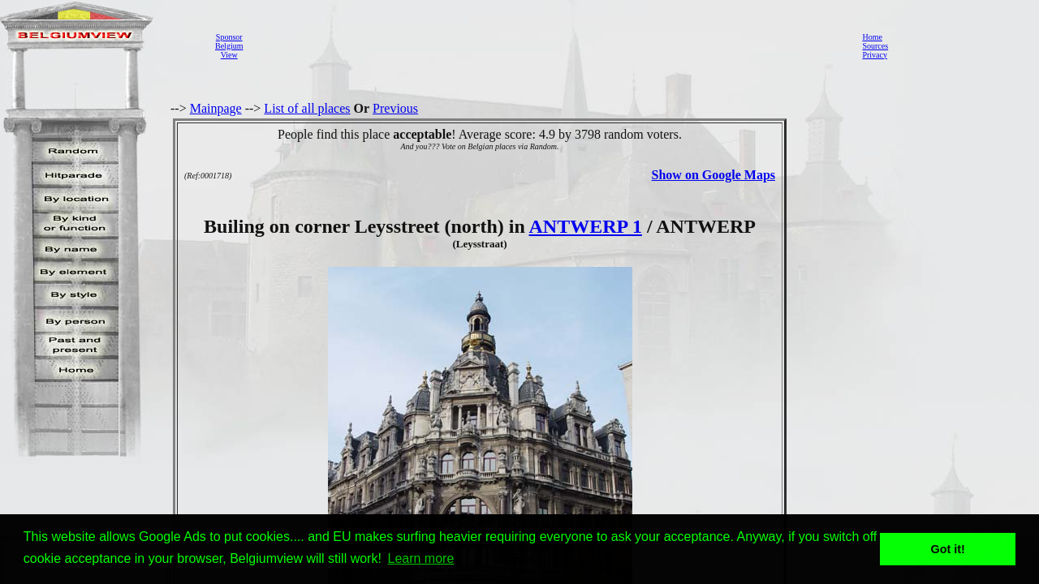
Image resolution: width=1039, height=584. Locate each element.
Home (872, 36)
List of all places (307, 108)
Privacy (874, 54)
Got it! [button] (948, 549)
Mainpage (216, 108)
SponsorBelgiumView (229, 45)
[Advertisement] (547, 45)
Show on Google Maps (713, 175)
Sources (875, 45)
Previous (395, 108)
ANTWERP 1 (585, 226)
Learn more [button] (421, 558)
